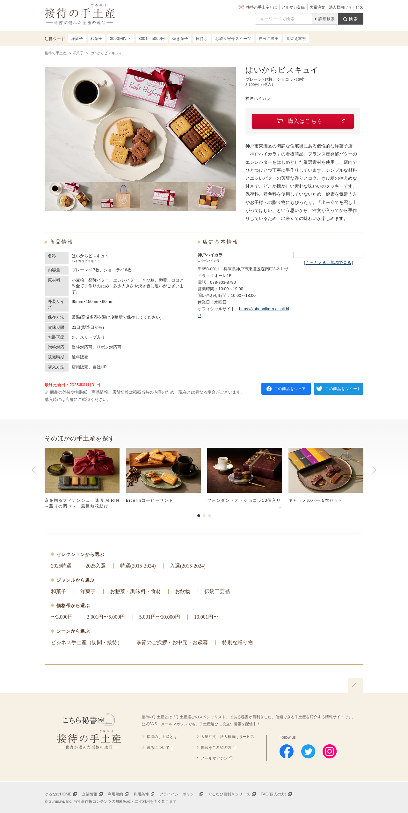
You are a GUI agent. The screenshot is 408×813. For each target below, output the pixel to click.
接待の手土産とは (261, 7)
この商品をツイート (343, 389)
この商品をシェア (290, 389)
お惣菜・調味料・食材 (135, 591)
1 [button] (198, 515)
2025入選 (95, 565)
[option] (204, 478)
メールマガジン (214, 758)
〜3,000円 (62, 617)
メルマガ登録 (293, 7)
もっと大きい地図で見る (328, 262)
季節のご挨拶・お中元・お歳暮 (172, 642)
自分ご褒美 (269, 38)
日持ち (202, 38)
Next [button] (373, 476)
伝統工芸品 (217, 591)
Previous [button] (34, 476)
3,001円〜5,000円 (106, 617)
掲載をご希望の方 (216, 747)
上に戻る (355, 685)
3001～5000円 (152, 38)
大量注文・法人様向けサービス (336, 7)
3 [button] (209, 515)
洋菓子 (88, 591)
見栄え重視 (296, 38)
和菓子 (58, 591)
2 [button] (204, 515)
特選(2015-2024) (138, 565)
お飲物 (182, 591)
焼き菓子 (180, 38)
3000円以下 (120, 38)
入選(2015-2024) (188, 565)
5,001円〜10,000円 (159, 617)
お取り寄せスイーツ (233, 38)
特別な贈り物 (237, 642)
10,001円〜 (206, 617)
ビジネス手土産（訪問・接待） (86, 642)
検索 (353, 19)
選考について (158, 747)
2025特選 (61, 565)
